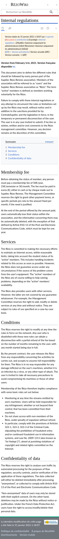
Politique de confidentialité (15, 531)
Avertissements (9, 534)
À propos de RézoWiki (42, 531)
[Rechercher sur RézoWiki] (29, 11)
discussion (10, 39)
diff (7, 52)
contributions (22, 39)
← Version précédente (19, 52)
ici (14, 66)
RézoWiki (19, 4)
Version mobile (27, 534)
